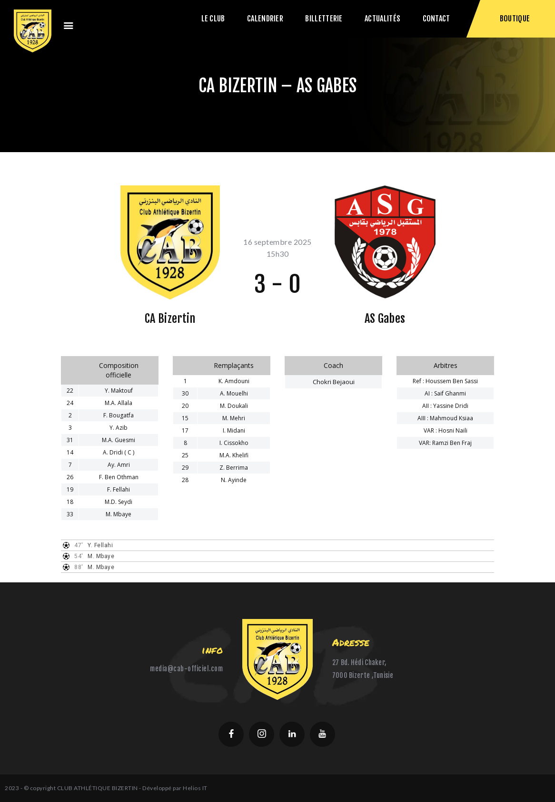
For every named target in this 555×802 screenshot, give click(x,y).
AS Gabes (385, 318)
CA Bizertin (170, 318)
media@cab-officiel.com (186, 669)
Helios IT (195, 788)
